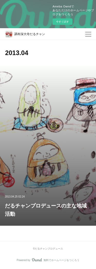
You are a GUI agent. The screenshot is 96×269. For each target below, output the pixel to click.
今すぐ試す (62, 21)
